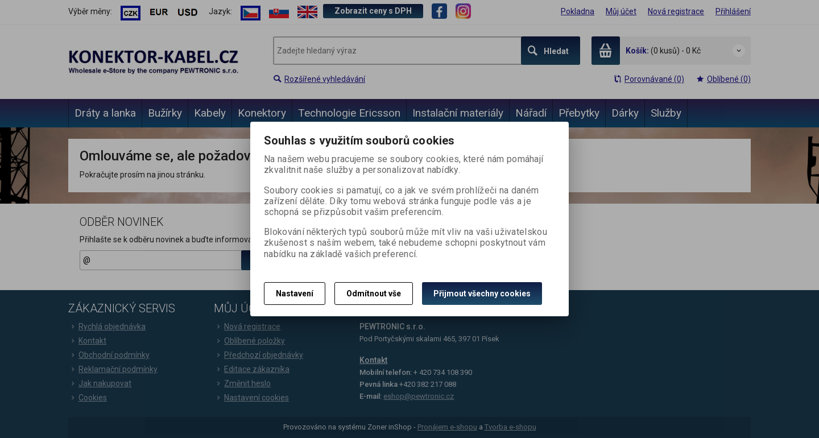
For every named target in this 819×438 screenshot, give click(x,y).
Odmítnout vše (373, 293)
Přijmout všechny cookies (482, 293)
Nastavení (294, 293)
